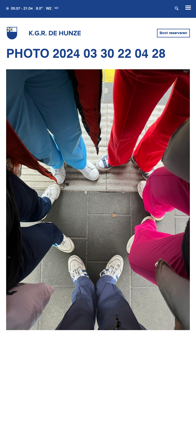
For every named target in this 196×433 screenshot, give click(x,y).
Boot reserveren (173, 33)
